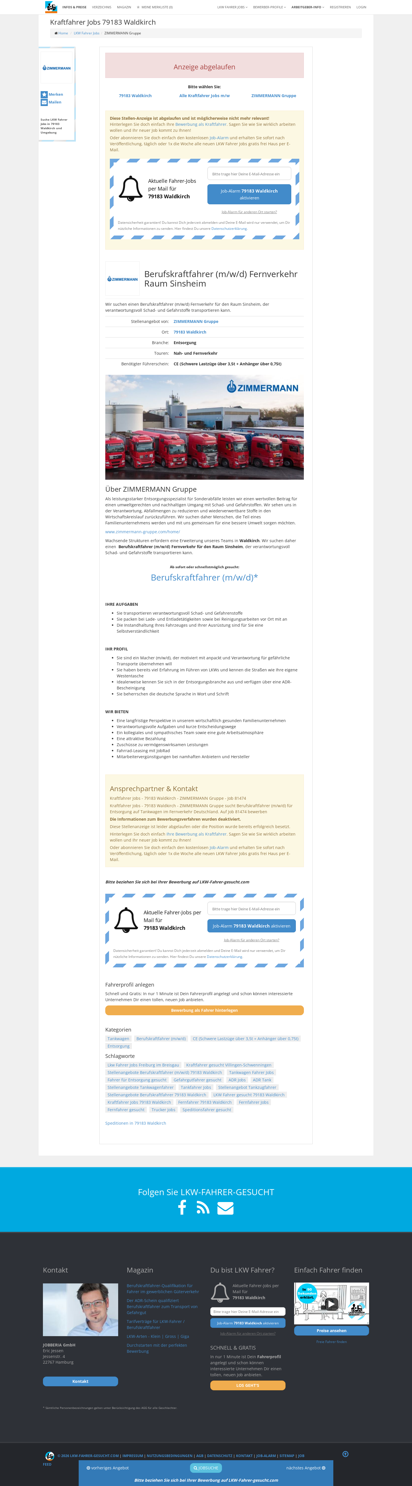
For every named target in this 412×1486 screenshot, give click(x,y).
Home (63, 33)
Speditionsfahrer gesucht (207, 1109)
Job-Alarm (219, 137)
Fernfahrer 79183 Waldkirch (205, 1102)
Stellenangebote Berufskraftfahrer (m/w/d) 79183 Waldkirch (165, 1072)
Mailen (51, 102)
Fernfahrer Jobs (254, 1102)
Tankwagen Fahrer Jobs (251, 1072)
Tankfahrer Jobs (196, 1087)
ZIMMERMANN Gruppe (196, 321)
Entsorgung (119, 1046)
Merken (52, 94)
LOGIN (361, 7)
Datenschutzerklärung (229, 228)
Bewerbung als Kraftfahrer (201, 124)
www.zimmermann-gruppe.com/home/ (142, 531)
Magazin (124, 7)
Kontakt (244, 1455)
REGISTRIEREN (340, 7)
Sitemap (287, 1455)
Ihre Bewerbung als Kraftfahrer (197, 834)
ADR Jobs (237, 1080)
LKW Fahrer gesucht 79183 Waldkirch (249, 1094)
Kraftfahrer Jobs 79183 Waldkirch (139, 1102)
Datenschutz (219, 1455)
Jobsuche (206, 1468)
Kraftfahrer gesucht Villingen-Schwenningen (229, 1065)
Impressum (132, 1455)
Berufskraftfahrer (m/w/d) (161, 1038)
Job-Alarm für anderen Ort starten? (249, 211)
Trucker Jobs (163, 1109)
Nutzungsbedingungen (170, 1455)
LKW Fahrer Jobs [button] (232, 7)
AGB (199, 1455)
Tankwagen (118, 1038)
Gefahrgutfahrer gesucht (197, 1080)
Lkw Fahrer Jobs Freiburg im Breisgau (143, 1065)
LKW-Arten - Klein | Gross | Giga (158, 1336)
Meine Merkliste (155, 7)
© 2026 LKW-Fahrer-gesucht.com (82, 1455)
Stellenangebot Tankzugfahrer (247, 1087)
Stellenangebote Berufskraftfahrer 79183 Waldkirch (157, 1094)
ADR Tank (262, 1080)
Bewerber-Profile (269, 7)
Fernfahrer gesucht (126, 1109)
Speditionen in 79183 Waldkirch (135, 1123)
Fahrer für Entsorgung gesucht (137, 1080)
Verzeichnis (101, 7)
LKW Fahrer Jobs (87, 33)
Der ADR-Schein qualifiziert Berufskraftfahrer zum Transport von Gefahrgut (162, 1306)
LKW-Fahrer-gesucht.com (253, 1480)
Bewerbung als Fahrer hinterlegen (204, 1010)
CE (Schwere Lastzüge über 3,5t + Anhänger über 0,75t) (245, 1038)
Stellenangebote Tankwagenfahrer (141, 1087)
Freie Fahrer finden (331, 1341)
